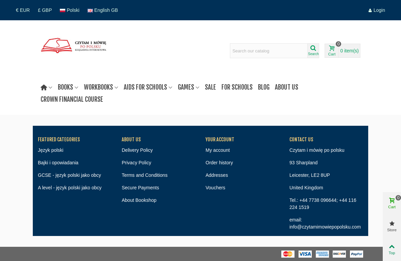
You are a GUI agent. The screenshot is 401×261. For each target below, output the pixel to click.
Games (186, 87)
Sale (210, 87)
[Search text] (268, 51)
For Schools (237, 87)
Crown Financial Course (72, 99)
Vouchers (215, 187)
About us (286, 87)
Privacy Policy (136, 162)
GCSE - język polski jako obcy (69, 175)
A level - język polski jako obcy (69, 187)
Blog (263, 87)
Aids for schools (145, 87)
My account (218, 150)
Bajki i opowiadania (58, 162)
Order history (219, 162)
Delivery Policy (137, 150)
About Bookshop (139, 200)
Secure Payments (140, 187)
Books (65, 87)
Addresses (217, 175)
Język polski (50, 150)
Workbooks (98, 87)
